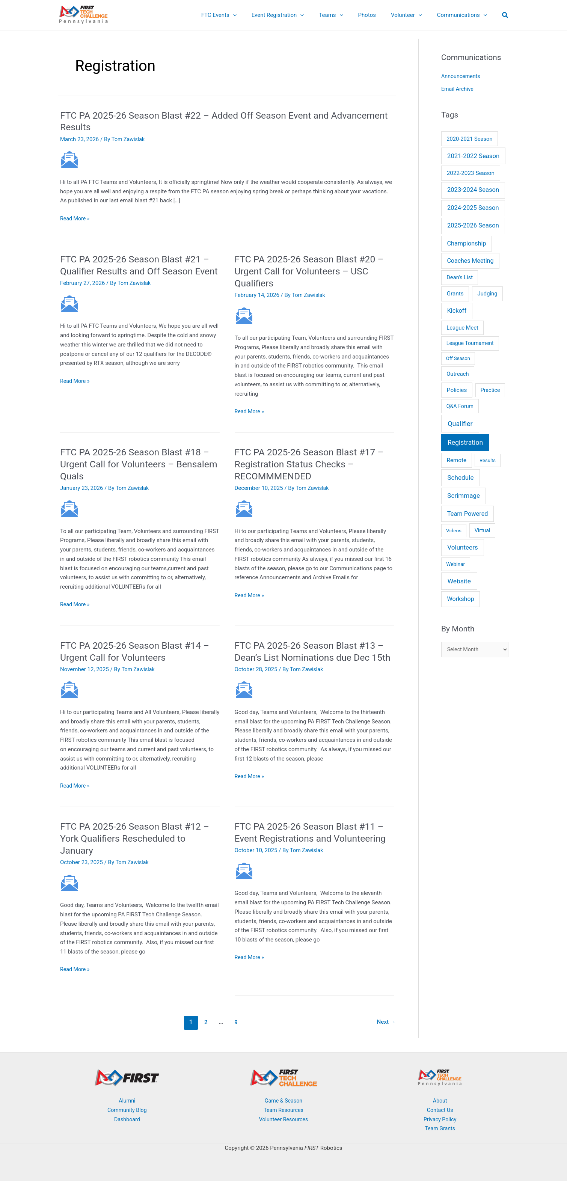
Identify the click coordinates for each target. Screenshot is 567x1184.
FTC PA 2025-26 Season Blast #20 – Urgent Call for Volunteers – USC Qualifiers (313, 271)
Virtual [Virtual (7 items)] (482, 530)
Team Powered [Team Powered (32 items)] (467, 513)
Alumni (127, 1103)
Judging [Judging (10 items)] (487, 293)
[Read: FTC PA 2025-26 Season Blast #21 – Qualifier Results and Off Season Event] (69, 315)
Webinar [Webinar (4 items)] (455, 564)
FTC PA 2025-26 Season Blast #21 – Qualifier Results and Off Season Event (138, 271)
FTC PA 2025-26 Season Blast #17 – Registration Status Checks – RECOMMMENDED (313, 464)
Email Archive (458, 89)
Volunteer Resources (283, 1122)
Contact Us (440, 1112)
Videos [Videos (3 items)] (453, 530)
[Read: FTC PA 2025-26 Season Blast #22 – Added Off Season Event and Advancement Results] (69, 159)
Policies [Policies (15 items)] (457, 390)
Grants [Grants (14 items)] (455, 293)
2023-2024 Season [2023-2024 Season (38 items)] (473, 189)
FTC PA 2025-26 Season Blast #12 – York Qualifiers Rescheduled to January (138, 841)
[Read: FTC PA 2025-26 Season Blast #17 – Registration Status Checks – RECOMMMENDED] (244, 508)
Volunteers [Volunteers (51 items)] (462, 547)
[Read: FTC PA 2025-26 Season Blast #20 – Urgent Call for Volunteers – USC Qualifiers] (244, 315)
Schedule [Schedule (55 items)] (460, 477)
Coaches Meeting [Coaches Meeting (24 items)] (470, 260)
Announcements (461, 76)
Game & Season (283, 1103)
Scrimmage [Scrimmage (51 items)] (463, 495)
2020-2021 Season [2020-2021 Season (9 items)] (469, 139)
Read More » (75, 218)
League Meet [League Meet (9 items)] (462, 327)
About (440, 1103)
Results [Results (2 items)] (488, 460)
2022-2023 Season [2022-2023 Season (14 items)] (471, 173)
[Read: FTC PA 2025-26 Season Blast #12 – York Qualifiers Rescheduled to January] (69, 885)
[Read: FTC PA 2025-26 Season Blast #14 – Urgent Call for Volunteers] (69, 689)
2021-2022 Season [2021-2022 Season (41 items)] (473, 156)
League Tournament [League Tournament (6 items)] (470, 343)
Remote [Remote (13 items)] (456, 460)
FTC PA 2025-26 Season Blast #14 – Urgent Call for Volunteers (138, 651)
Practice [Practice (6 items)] (490, 390)
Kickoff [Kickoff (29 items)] (456, 310)
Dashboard (127, 1122)
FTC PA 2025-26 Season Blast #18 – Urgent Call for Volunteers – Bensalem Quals (138, 464)
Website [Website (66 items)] (459, 581)
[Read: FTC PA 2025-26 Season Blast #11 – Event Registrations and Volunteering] (244, 885)
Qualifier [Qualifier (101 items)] (460, 424)
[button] (253, 15)
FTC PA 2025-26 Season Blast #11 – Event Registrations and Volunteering (313, 841)
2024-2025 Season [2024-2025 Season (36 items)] (473, 207)
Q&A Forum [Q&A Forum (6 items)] (460, 406)
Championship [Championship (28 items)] (466, 243)
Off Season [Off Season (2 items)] (458, 358)
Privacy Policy (439, 1122)
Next (386, 1024)
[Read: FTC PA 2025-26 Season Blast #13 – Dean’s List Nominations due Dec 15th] (244, 701)
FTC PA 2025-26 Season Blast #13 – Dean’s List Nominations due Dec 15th (313, 657)
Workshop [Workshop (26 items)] (460, 599)
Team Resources (283, 1112)
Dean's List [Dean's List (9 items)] (459, 277)
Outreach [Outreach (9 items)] (457, 374)
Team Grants (440, 1131)
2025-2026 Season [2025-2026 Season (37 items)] (473, 225)
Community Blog (127, 1112)
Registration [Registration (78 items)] (465, 442)
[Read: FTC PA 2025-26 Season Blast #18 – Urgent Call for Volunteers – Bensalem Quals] (69, 508)
